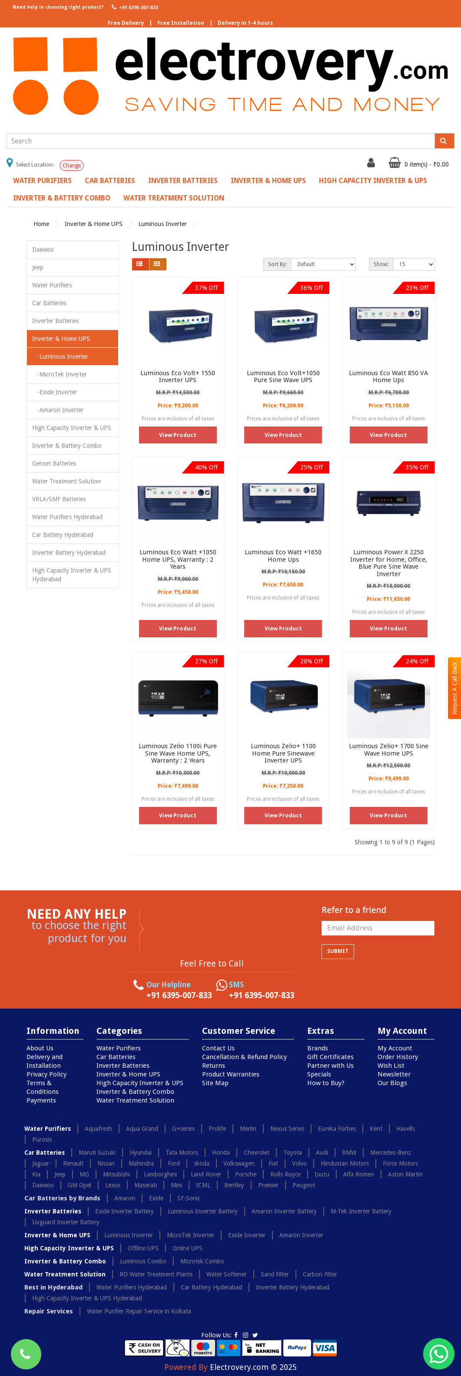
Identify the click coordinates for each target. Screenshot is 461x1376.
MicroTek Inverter (190, 1235)
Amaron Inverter (301, 1235)
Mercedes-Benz (390, 1152)
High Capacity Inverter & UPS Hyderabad (71, 575)
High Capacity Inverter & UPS (373, 181)
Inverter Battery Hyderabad (69, 552)
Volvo (299, 1163)
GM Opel (79, 1185)
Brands (317, 1048)
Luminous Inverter (162, 223)
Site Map (215, 1083)
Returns (213, 1065)
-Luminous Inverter (60, 356)
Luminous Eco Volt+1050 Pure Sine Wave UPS (283, 376)
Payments (41, 1100)
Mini (176, 1185)
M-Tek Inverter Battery (361, 1211)
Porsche (245, 1174)
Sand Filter (275, 1274)
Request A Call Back (454, 688)
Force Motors (400, 1163)
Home (41, 223)
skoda (201, 1163)
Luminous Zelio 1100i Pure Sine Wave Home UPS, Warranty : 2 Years (178, 753)
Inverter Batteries (183, 181)
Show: (381, 264)
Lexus (112, 1185)
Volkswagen (239, 1163)
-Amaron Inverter (57, 409)
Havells (405, 1128)
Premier (268, 1185)
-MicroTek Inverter (59, 374)
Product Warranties (230, 1074)
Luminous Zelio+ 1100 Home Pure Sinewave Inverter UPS (283, 753)
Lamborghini (160, 1174)
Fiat (273, 1163)
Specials (319, 1074)
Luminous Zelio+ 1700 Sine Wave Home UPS (388, 749)
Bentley (234, 1185)
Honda (221, 1152)
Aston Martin (405, 1174)
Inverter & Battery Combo (61, 198)
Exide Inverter (246, 1235)
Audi (322, 1152)
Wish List (391, 1065)
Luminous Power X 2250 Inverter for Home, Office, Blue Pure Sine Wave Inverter (388, 563)
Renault (73, 1163)
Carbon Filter (320, 1274)
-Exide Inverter (54, 392)
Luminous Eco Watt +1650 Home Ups (283, 555)
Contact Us (218, 1048)
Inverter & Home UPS (268, 181)
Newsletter (394, 1074)
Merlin (248, 1128)
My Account (395, 1048)
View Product (177, 435)
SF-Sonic (188, 1198)
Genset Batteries (54, 463)
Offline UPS (143, 1248)
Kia (36, 1174)
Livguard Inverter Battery (65, 1222)
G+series (183, 1128)
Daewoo (43, 249)
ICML (203, 1185)
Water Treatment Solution (173, 198)
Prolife (217, 1128)
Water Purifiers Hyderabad (67, 516)
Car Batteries (110, 181)
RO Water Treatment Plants (155, 1274)
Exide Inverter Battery (124, 1211)
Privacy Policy (46, 1074)
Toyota (292, 1152)
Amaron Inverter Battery (284, 1211)
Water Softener (226, 1274)
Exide (156, 1198)
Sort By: (277, 264)
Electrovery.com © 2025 (253, 1367)
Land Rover (206, 1174)
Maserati (145, 1185)
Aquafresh (98, 1128)
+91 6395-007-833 (134, 7)
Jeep (37, 267)
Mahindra (141, 1163)
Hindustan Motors (345, 1163)
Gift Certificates (330, 1057)
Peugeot (303, 1185)
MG (84, 1174)
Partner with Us (330, 1065)
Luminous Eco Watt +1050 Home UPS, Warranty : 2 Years (177, 559)
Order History (398, 1057)
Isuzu (322, 1174)
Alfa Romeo (358, 1174)
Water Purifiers (42, 181)
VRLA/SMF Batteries (59, 499)
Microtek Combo (202, 1261)
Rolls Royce (285, 1174)
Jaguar (40, 1163)
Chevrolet (256, 1152)
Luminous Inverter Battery (203, 1211)
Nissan (106, 1163)
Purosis (42, 1139)
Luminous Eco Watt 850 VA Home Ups (388, 376)
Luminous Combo (143, 1261)
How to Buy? (326, 1083)
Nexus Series (287, 1128)
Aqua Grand (142, 1128)
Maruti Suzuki (97, 1152)
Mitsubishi (116, 1174)
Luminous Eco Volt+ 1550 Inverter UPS (177, 376)
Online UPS (187, 1248)
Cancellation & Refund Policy (244, 1057)
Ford (174, 1163)
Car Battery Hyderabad (62, 534)
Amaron (124, 1198)
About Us (40, 1048)
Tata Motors (182, 1152)
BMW (349, 1152)
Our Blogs (392, 1083)
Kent (376, 1128)
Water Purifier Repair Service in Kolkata (139, 1311)
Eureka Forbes (337, 1128)
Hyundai (140, 1152)
